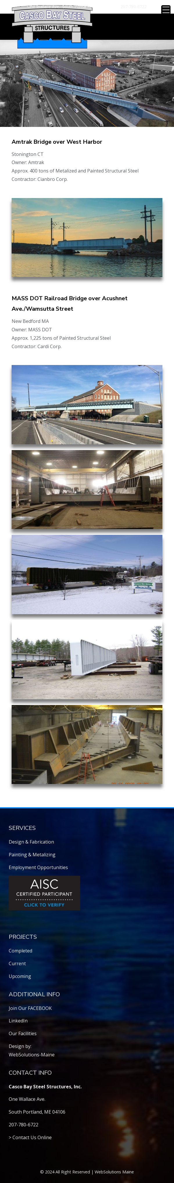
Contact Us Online (32, 1137)
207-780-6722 (134, 6)
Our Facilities (23, 1033)
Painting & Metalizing (32, 854)
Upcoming (20, 976)
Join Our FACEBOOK (30, 1008)
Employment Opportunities (38, 867)
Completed (20, 951)
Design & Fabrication (31, 842)
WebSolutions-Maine (32, 1054)
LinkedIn (18, 1020)
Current (17, 963)
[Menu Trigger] (166, 10)
